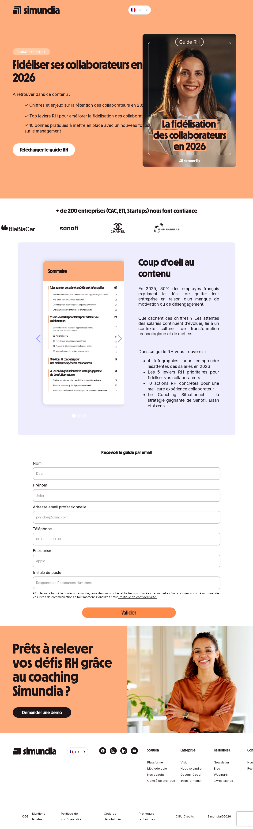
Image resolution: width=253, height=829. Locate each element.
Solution (153, 750)
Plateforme (155, 762)
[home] (36, 10)
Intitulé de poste (47, 572)
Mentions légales (38, 816)
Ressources (222, 750)
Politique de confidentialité (71, 816)
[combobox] (139, 10)
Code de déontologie (112, 816)
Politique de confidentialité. (137, 597)
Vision (185, 762)
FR (136, 10)
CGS (25, 816)
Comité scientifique (161, 780)
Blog (217, 768)
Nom (37, 463)
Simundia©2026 (219, 816)
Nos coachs (156, 774)
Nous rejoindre (191, 768)
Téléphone (42, 528)
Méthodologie (157, 768)
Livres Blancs (223, 780)
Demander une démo (42, 712)
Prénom (40, 485)
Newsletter (221, 762)
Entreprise (42, 550)
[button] (43, 339)
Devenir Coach (191, 774)
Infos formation (191, 780)
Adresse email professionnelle (59, 507)
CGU (179, 816)
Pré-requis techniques (147, 816)
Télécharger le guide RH (44, 149)
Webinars (220, 774)
